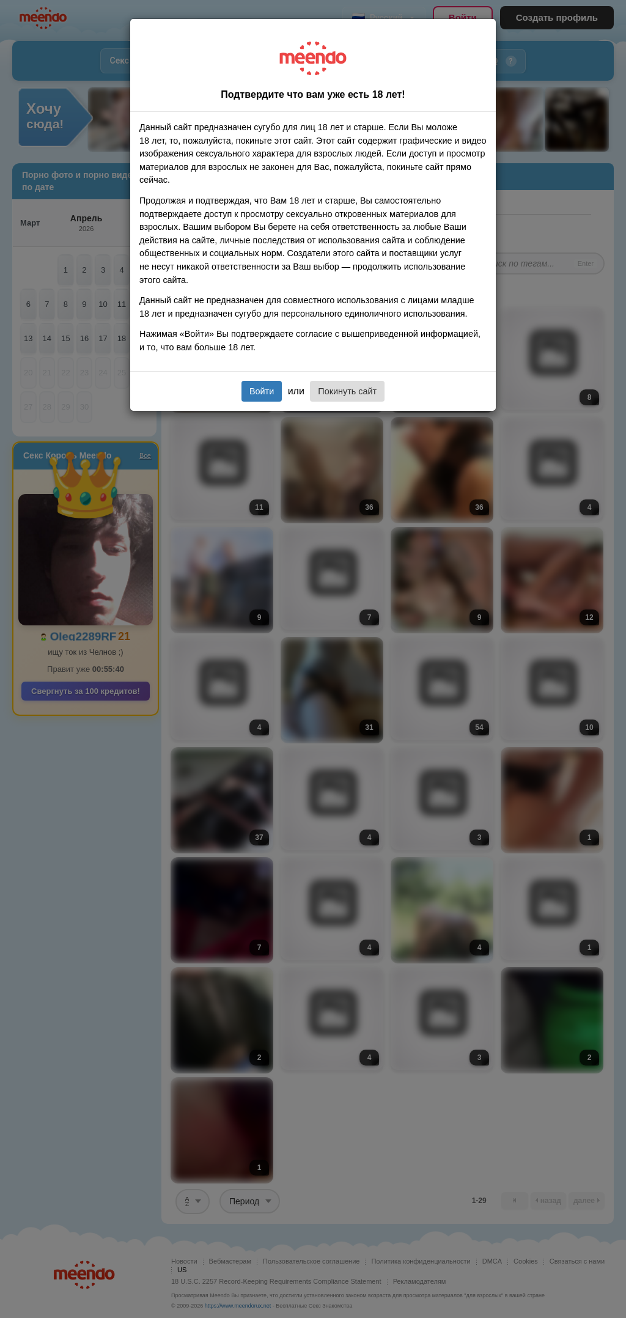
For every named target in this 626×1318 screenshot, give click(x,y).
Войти (261, 391)
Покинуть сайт (347, 391)
